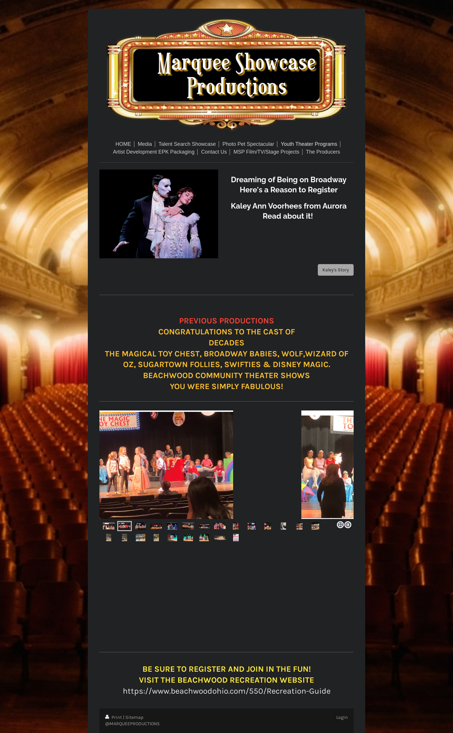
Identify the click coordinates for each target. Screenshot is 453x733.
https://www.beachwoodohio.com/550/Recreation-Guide (227, 691)
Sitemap (134, 717)
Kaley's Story (335, 269)
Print (114, 717)
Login (342, 717)
